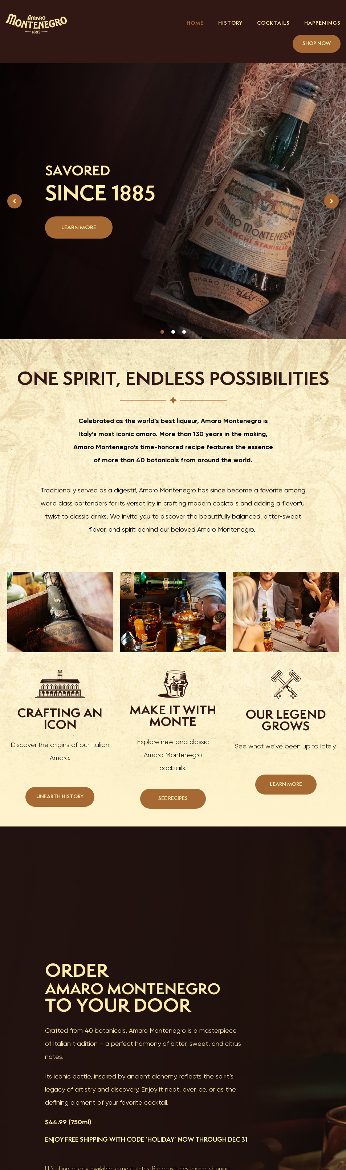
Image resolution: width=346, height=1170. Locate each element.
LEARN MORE (78, 227)
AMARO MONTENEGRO (151, 989)
